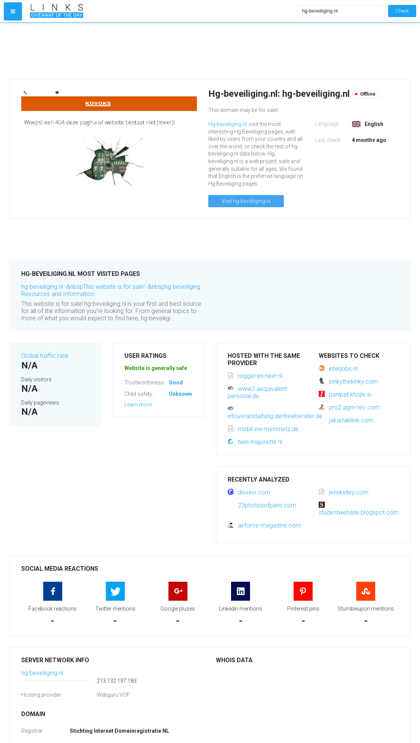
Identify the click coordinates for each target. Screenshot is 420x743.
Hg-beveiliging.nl (227, 124)
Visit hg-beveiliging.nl (246, 201)
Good (176, 382)
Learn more (138, 404)
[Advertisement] (162, 51)
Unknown (180, 394)
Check (402, 11)
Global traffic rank (45, 355)
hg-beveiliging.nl (42, 673)
